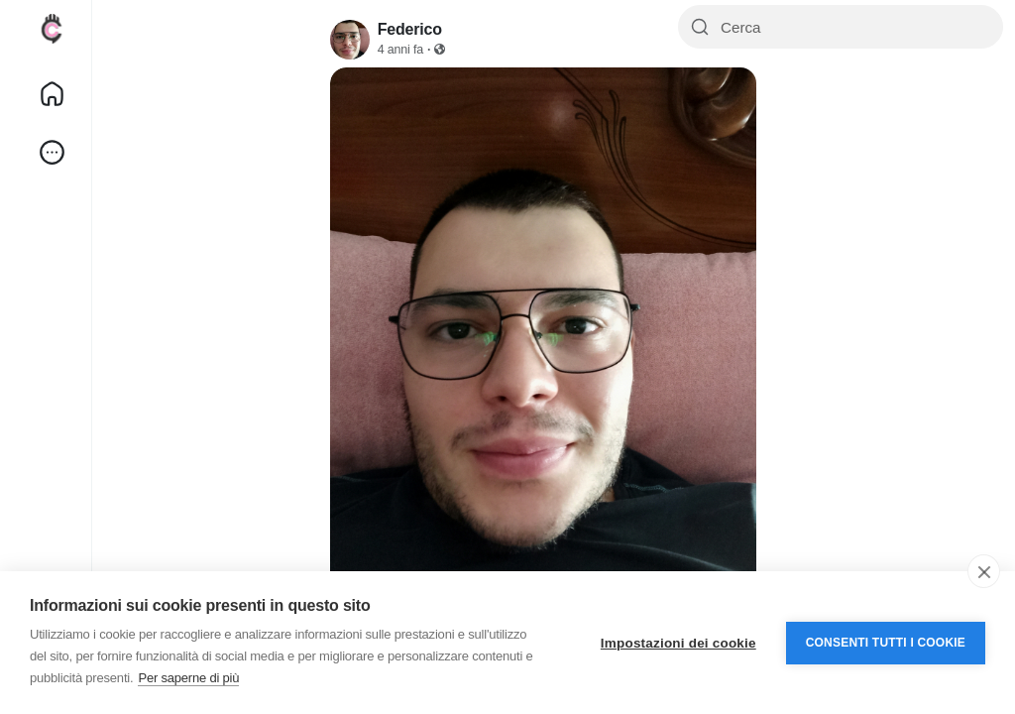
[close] (983, 571)
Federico (410, 29)
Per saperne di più (188, 677)
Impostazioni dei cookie (678, 643)
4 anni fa (400, 50)
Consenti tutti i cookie (885, 643)
